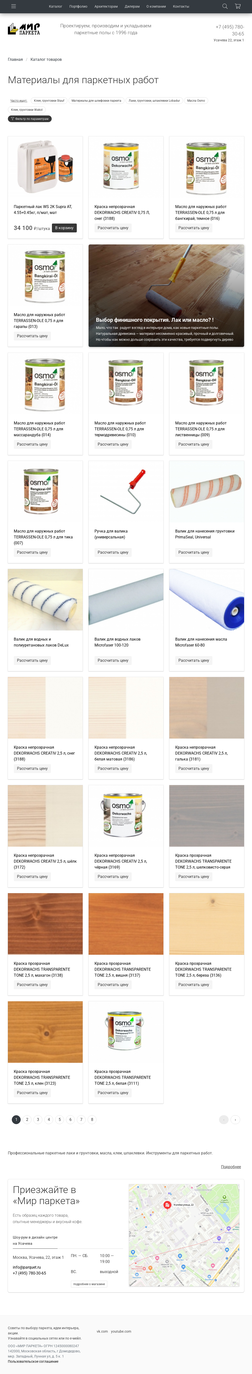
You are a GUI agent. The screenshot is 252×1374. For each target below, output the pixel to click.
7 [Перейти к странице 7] (81, 1119)
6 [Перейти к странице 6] (70, 1119)
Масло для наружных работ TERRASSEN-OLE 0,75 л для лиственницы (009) (201, 429)
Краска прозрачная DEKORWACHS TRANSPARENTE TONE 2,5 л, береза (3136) (203, 969)
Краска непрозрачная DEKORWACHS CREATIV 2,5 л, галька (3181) (201, 753)
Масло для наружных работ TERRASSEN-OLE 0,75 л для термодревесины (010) (120, 429)
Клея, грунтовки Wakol (27, 110)
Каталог (55, 6)
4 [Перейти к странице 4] (49, 1119)
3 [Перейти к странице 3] (38, 1119)
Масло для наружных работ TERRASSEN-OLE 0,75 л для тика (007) (43, 537)
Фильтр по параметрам (29, 119)
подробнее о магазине (89, 1284)
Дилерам (132, 6)
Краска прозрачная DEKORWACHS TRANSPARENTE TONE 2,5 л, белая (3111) (122, 1077)
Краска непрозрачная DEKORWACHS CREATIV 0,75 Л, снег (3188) (122, 212)
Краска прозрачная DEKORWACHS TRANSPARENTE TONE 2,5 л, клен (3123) (42, 1077)
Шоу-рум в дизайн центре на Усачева (35, 1240)
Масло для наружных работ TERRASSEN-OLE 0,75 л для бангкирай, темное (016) (201, 212)
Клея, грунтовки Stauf (49, 100)
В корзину (64, 228)
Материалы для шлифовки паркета (96, 100)
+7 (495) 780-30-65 (29, 1273)
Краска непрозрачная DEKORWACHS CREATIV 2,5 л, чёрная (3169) (120, 861)
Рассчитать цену (113, 228)
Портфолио (78, 6)
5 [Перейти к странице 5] (60, 1119)
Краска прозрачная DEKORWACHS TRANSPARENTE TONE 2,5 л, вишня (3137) (122, 969)
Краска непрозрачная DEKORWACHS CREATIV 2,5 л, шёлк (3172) (45, 861)
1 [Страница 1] (16, 1119)
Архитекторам (106, 6)
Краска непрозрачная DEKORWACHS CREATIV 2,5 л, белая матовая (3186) (120, 753)
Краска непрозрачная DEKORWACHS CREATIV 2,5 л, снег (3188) (44, 753)
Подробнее (231, 1166)
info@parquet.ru (27, 1267)
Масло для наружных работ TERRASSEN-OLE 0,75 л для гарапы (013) (39, 320)
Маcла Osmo (196, 100)
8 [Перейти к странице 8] (92, 1119)
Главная (15, 59)
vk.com (102, 1331)
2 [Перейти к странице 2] (27, 1119)
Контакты (181, 6)
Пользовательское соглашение (33, 1361)
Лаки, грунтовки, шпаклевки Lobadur (154, 100)
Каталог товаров (46, 59)
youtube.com (121, 1331)
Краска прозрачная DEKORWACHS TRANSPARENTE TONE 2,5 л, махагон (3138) (42, 969)
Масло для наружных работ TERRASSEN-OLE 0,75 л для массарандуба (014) (39, 429)
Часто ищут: (18, 100)
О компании (156, 6)
